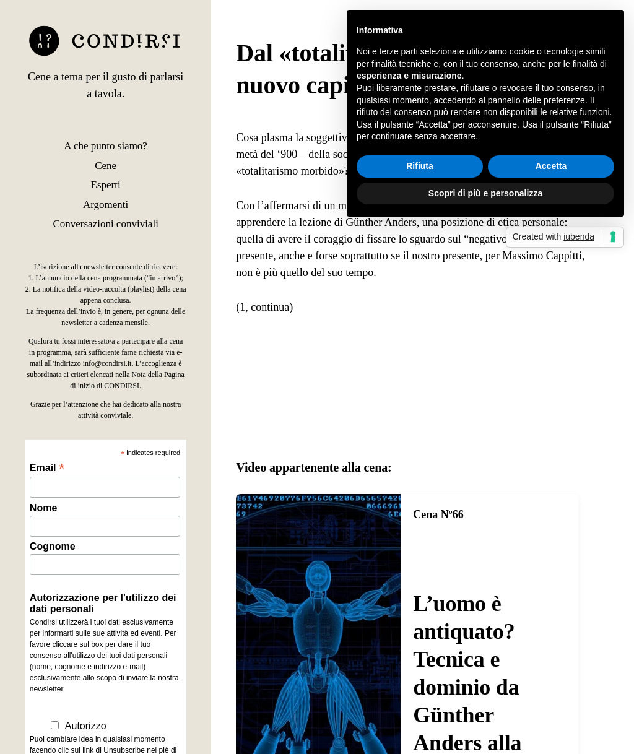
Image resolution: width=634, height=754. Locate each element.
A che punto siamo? (105, 146)
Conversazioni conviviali (105, 224)
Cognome (53, 546)
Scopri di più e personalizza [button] (485, 193)
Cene (105, 165)
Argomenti (105, 204)
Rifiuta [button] (419, 166)
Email (47, 468)
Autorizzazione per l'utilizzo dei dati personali (103, 603)
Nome (43, 508)
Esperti (106, 185)
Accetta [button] (551, 166)
